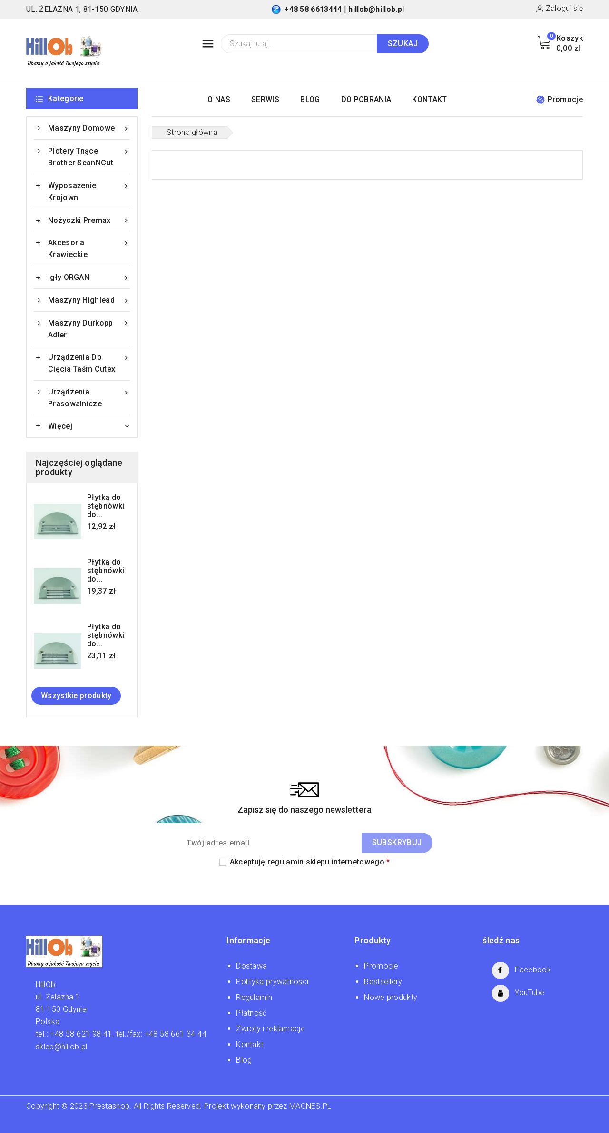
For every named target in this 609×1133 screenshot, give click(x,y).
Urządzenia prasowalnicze (89, 397)
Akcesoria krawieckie (89, 248)
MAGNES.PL (310, 1106)
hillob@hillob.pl (376, 9)
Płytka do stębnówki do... (106, 506)
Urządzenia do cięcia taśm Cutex (89, 362)
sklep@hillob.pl (62, 1046)
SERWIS (265, 99)
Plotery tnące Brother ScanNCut (89, 156)
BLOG (310, 99)
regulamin (285, 861)
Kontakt (249, 1044)
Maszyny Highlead (89, 300)
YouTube (529, 992)
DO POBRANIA (366, 99)
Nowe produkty (390, 997)
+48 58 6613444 (313, 9)
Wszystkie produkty (76, 695)
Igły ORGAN (89, 277)
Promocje (559, 99)
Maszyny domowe (89, 128)
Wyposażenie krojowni (89, 191)
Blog (244, 1060)
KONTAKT (429, 99)
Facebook (532, 969)
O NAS (218, 99)
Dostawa (251, 965)
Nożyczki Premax (89, 220)
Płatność (251, 1013)
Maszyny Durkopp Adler (89, 328)
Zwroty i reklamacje (270, 1028)
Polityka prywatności (272, 981)
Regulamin (254, 997)
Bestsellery (383, 981)
